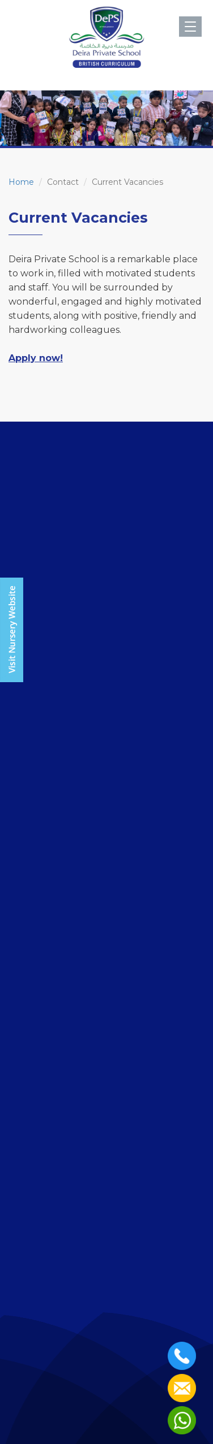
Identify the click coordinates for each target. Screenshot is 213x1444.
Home (21, 182)
